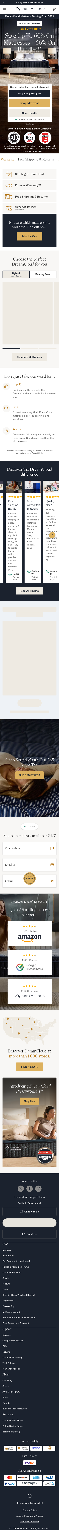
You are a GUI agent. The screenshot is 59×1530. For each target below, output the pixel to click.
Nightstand (8, 1300)
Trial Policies (9, 1363)
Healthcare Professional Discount (19, 1317)
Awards (6, 1403)
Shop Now (29, 1101)
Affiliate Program (11, 1391)
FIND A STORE (29, 1066)
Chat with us (29, 1211)
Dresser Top (8, 1306)
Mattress (7, 1249)
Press (5, 1397)
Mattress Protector (12, 1272)
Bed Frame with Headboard (16, 1261)
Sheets (6, 1278)
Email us (29, 1234)
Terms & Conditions (29, 1521)
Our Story (7, 1380)
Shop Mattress (29, 103)
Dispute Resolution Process (29, 1515)
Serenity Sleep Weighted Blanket (19, 1295)
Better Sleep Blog (11, 1431)
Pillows (6, 1283)
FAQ (5, 1346)
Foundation (8, 1255)
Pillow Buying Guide (12, 1426)
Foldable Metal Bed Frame (16, 1266)
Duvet (5, 1289)
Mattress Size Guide (12, 1420)
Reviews (7, 1335)
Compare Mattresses (29, 357)
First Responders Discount (16, 1323)
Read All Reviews (29, 590)
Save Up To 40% (26, 206)
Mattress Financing (12, 1357)
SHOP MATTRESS (29, 775)
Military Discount (11, 1311)
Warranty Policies (11, 1368)
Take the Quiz (29, 236)
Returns (6, 1351)
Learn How (19, 210)
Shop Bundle (29, 113)
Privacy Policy (29, 1510)
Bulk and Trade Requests (15, 1408)
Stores (6, 1386)
